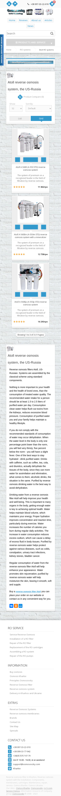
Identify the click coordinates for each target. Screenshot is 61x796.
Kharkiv (17, 768)
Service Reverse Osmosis (22, 634)
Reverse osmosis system (22, 688)
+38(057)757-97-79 (21, 755)
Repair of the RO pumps (21, 655)
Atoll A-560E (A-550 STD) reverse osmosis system (30, 168)
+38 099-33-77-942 (21, 751)
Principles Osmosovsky (21, 680)
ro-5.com (48, 788)
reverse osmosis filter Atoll (28, 591)
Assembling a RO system (22, 651)
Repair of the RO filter (20, 643)
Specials (14, 730)
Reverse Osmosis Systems (23, 709)
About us (36, 20)
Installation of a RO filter (22, 638)
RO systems (25, 50)
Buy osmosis (16, 671)
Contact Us (15, 722)
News (30, 26)
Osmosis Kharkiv (18, 676)
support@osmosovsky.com (26, 764)
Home (12, 20)
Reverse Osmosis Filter (21, 684)
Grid (41, 118)
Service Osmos (13, 791)
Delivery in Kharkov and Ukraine (26, 693)
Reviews (23, 20)
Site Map (14, 726)
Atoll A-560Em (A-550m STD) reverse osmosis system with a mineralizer (30, 235)
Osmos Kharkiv (23, 788)
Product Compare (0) (34, 96)
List (20, 118)
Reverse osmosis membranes (24, 713)
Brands (13, 717)
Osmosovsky (37, 788)
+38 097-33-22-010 (40, 4)
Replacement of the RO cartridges (26, 647)
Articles (48, 20)
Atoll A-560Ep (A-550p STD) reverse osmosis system (30, 303)
